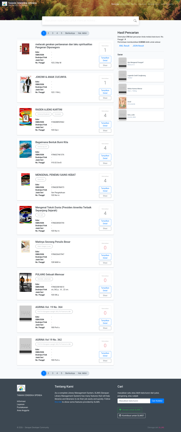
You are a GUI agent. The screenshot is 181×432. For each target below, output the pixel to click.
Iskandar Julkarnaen (44, 279)
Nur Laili (40, 215)
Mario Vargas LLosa (44, 246)
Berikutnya (70, 33)
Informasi (125, 4)
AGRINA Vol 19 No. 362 (48, 339)
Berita (134, 4)
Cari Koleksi (157, 401)
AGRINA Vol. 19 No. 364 (48, 307)
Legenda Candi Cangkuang (137, 75)
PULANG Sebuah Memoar (49, 274)
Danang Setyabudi (44, 114)
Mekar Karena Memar (135, 89)
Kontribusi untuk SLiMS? (131, 415)
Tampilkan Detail (105, 59)
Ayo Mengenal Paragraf (135, 62)
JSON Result (138, 46)
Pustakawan (153, 4)
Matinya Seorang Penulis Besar (52, 241)
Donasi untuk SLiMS (129, 410)
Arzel (129, 102)
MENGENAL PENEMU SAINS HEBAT (55, 174)
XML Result (124, 46)
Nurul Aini (41, 179)
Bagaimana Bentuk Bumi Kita (51, 142)
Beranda (115, 4)
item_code (131, 115)
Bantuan (142, 4)
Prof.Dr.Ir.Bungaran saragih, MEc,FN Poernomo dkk (54, 311)
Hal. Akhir (82, 33)
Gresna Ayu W (42, 147)
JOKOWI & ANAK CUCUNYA (50, 76)
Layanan (21, 404)
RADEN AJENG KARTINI (48, 109)
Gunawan (58, 114)
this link (58, 402)
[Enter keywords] (134, 400)
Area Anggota (167, 4)
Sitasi (105, 65)
